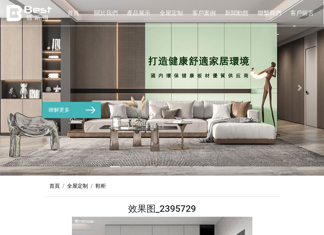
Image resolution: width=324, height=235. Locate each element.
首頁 (73, 12)
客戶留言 (302, 12)
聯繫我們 (269, 12)
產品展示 (138, 12)
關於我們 (106, 12)
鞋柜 (100, 186)
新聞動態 (236, 12)
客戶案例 (204, 12)
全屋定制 (171, 12)
